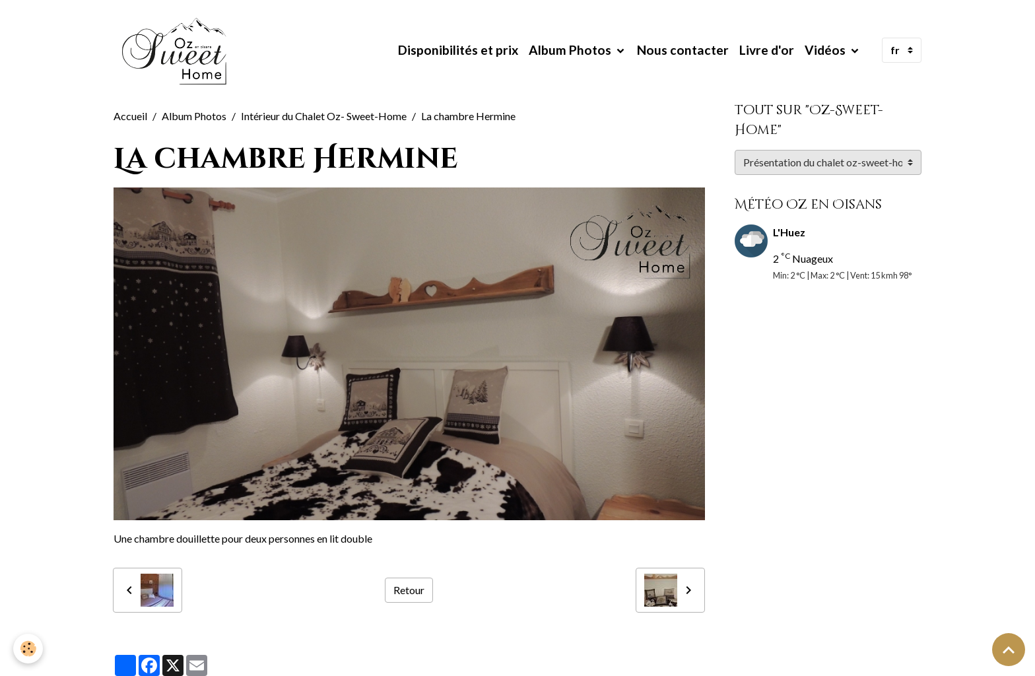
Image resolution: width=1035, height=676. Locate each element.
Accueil (130, 116)
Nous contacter (683, 49)
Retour (408, 590)
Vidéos (826, 49)
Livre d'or (766, 49)
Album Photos (571, 49)
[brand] (178, 50)
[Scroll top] (1008, 649)
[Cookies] (28, 648)
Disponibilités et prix (458, 49)
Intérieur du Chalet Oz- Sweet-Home (324, 116)
